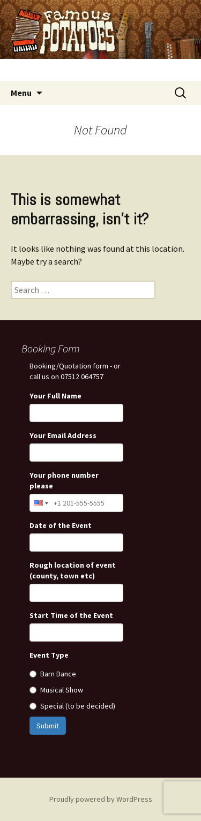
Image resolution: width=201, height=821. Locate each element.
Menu (21, 92)
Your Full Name (55, 396)
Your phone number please (64, 480)
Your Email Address (62, 435)
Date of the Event (60, 525)
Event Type (49, 655)
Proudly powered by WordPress (100, 799)
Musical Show (56, 690)
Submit (47, 725)
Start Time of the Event (71, 615)
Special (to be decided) (72, 706)
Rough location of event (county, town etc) (72, 570)
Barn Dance (52, 674)
